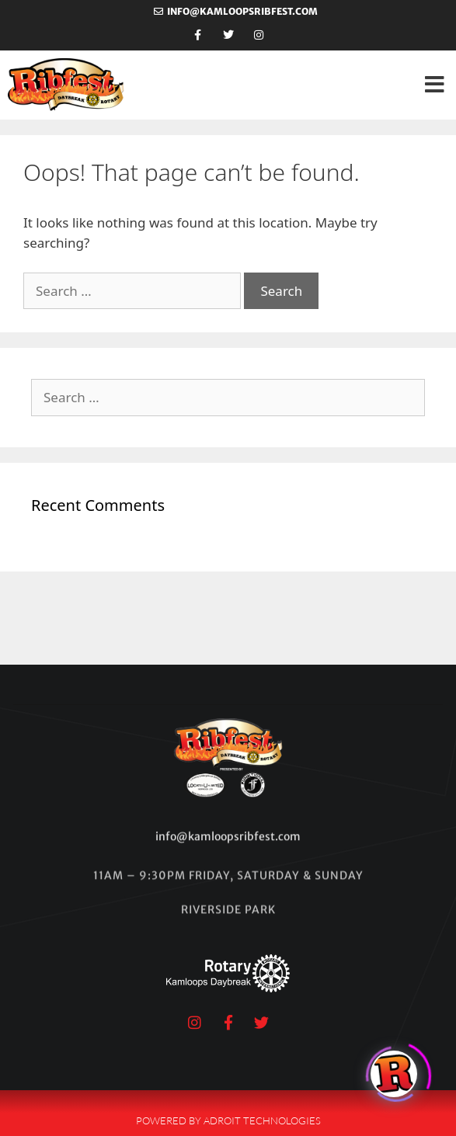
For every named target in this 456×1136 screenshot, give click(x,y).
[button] (434, 85)
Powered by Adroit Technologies (228, 1120)
